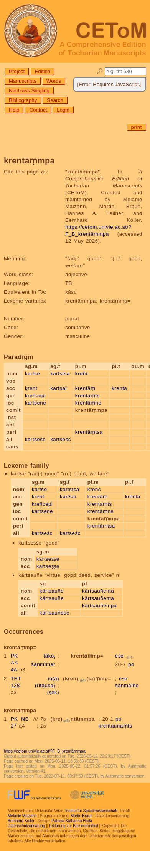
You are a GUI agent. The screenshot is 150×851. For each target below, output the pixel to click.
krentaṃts (87, 395)
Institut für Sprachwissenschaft (91, 811)
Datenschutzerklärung (26, 826)
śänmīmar (43, 664)
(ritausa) (45, 685)
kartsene (35, 403)
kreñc (82, 373)
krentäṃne (88, 403)
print (136, 127)
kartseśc (35, 439)
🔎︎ (100, 71)
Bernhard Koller (21, 821)
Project (17, 71)
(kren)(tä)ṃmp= (87, 678)
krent (31, 388)
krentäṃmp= (87, 656)
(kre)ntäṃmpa (72, 719)
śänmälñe (127, 685)
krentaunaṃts (115, 726)
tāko (50, 656)
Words (53, 81)
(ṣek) (53, 692)
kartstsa (60, 373)
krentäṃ (85, 388)
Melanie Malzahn (22, 816)
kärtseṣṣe (47, 559)
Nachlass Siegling (29, 90)
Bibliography (23, 100)
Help (14, 110)
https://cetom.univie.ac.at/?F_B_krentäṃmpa (45, 751)
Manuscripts (22, 81)
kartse (32, 373)
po (131, 664)
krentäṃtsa (89, 432)
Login (63, 110)
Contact (38, 110)
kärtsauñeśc (54, 613)
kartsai (58, 388)
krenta (119, 388)
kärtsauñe (52, 591)
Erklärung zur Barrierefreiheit (73, 826)
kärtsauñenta (98, 591)
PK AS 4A (14, 663)
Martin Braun (81, 816)
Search (55, 100)
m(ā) (53, 678)
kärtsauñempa (99, 605)
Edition (42, 71)
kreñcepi (35, 395)
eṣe (119, 656)
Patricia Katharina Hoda (71, 821)
